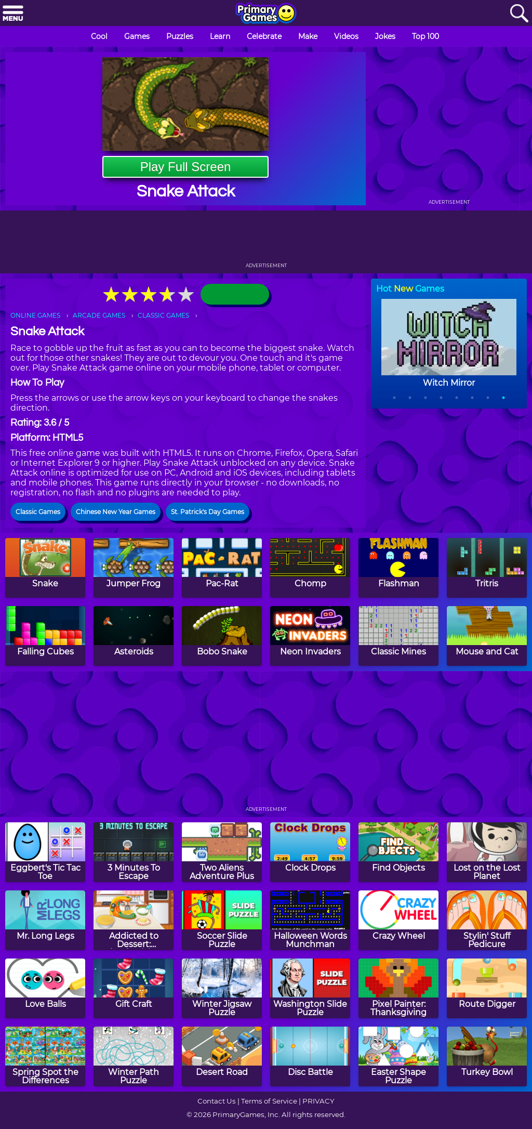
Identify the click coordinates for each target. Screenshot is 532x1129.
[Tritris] (487, 568)
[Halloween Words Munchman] (310, 920)
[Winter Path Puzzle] (134, 1056)
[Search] (519, 13)
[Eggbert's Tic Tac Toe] (45, 852)
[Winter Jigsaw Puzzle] (222, 988)
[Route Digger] (487, 988)
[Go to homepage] (266, 14)
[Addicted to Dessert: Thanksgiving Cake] (134, 920)
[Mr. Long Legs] (45, 920)
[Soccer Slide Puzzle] (222, 920)
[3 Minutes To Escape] (134, 852)
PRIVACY (318, 1101)
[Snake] (45, 568)
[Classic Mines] (398, 636)
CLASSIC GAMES (163, 315)
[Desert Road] (222, 1056)
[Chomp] (310, 568)
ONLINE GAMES (35, 315)
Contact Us (216, 1101)
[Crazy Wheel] (398, 920)
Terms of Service (269, 1101)
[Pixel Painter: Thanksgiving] (398, 988)
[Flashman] (398, 568)
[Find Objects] (398, 852)
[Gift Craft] (134, 988)
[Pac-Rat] (222, 568)
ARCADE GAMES (99, 315)
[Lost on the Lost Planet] (487, 852)
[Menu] (13, 13)
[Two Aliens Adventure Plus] (222, 852)
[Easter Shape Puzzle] (398, 1056)
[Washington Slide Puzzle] (310, 988)
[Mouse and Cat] (487, 636)
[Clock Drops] (310, 852)
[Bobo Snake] (222, 636)
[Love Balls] (45, 988)
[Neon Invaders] (310, 636)
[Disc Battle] (310, 1056)
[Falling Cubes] (45, 636)
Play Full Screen (185, 167)
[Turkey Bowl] (487, 1056)
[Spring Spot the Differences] (45, 1056)
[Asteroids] (134, 636)
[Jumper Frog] (134, 568)
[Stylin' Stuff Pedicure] (487, 920)
